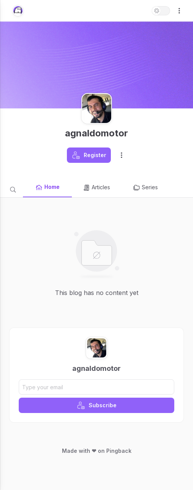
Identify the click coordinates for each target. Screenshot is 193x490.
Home (47, 187)
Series (145, 187)
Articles (96, 187)
